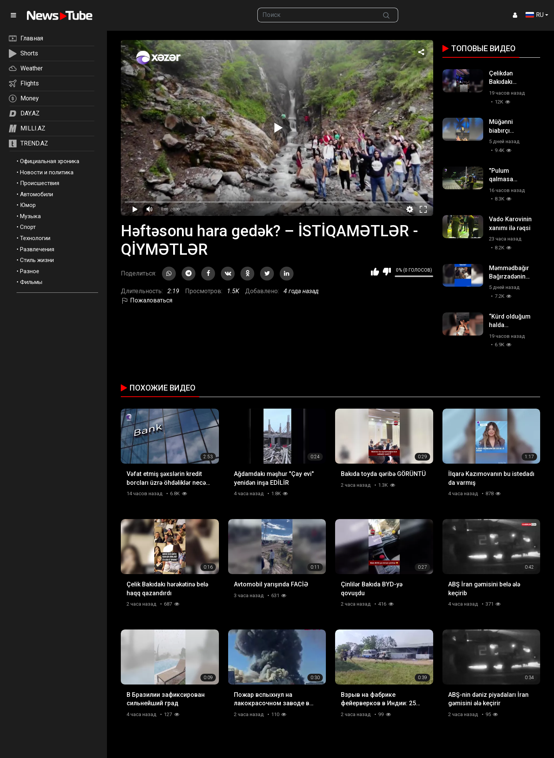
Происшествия (39, 183)
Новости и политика (46, 172)
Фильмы (31, 282)
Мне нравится (375, 271)
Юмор (28, 205)
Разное (29, 271)
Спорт (28, 227)
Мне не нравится (387, 271)
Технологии (35, 238)
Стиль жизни (37, 260)
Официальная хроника (49, 161)
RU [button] (535, 14)
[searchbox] (316, 15)
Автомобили (36, 194)
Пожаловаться (146, 300)
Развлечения (37, 249)
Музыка (30, 216)
